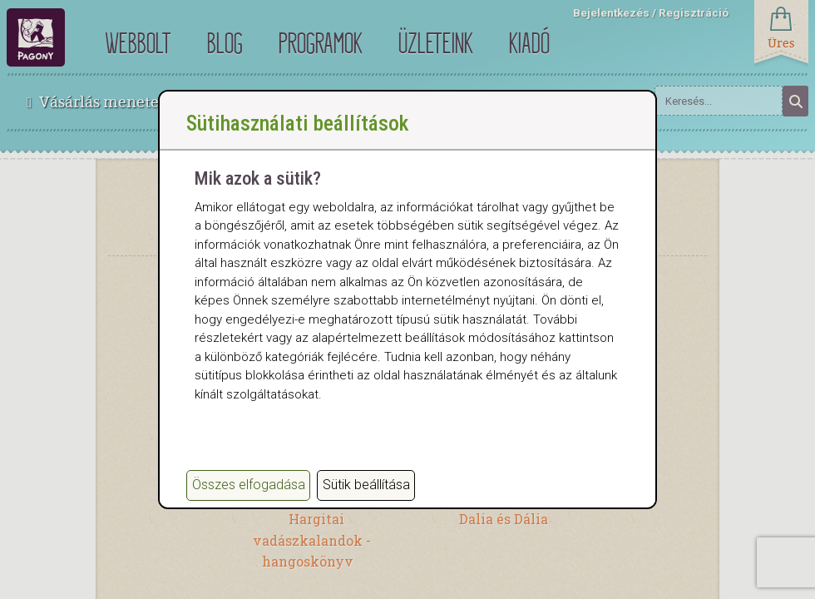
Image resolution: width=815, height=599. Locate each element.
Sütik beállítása (366, 485)
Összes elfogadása (248, 485)
